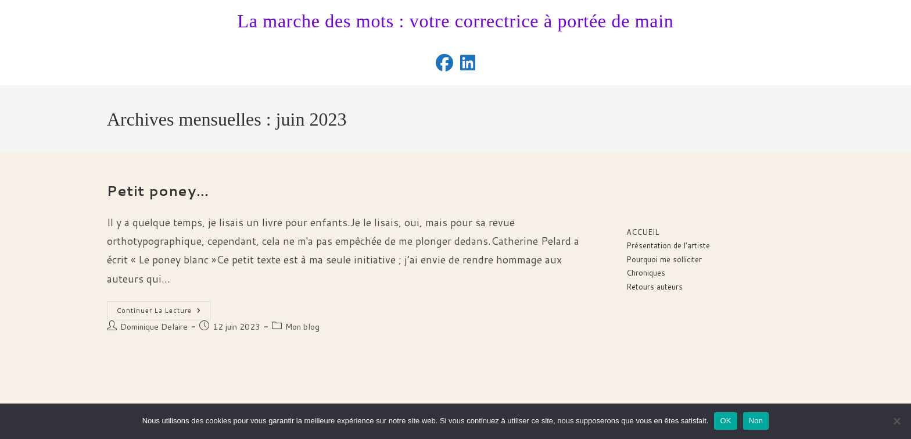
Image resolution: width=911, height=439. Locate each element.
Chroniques (645, 272)
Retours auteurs (654, 286)
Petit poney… (158, 191)
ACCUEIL (642, 232)
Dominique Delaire (154, 327)
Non (756, 420)
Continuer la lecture (164, 312)
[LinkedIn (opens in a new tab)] (468, 62)
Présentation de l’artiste (668, 245)
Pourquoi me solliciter (664, 259)
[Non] (896, 421)
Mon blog (302, 327)
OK (725, 420)
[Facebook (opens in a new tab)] (444, 62)
